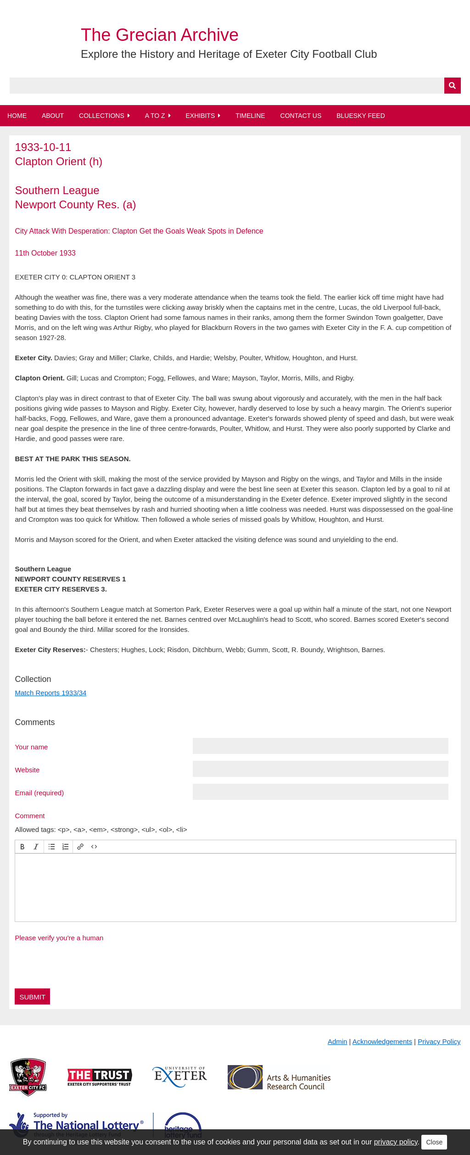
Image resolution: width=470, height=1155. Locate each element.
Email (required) (39, 792)
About (53, 115)
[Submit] (452, 86)
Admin (337, 1041)
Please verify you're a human (59, 938)
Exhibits (200, 115)
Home (17, 115)
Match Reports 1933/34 (50, 693)
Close (434, 1142)
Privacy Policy (439, 1041)
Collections (101, 115)
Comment (30, 815)
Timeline (250, 115)
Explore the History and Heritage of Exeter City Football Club (229, 54)
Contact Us (301, 115)
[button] (22, 846)
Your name (31, 746)
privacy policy (396, 1142)
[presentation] (22, 847)
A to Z (155, 115)
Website (27, 769)
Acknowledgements (382, 1041)
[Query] (235, 86)
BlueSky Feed (360, 115)
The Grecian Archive (160, 35)
